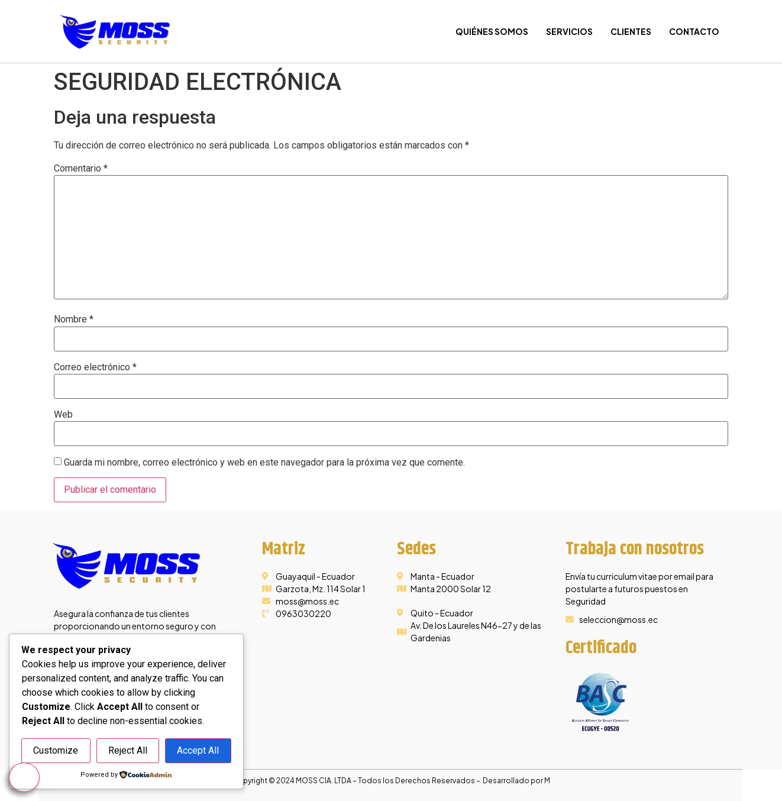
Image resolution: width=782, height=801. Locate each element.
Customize (55, 750)
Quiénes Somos (491, 31)
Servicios (569, 31)
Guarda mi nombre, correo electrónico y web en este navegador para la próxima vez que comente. (264, 462)
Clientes (630, 31)
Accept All (198, 750)
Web (63, 414)
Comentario (81, 168)
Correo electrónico (95, 367)
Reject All (127, 750)
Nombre (73, 319)
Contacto (694, 31)
